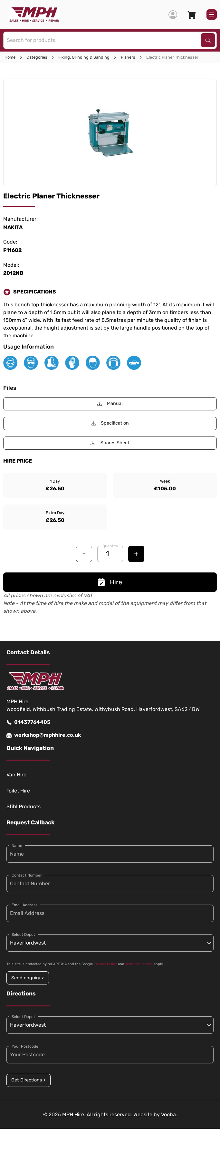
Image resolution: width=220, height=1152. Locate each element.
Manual (110, 403)
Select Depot (23, 934)
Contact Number (27, 875)
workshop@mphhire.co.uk (43, 735)
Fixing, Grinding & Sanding (84, 57)
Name (17, 845)
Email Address (24, 905)
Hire (110, 582)
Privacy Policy (105, 964)
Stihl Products (23, 806)
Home (10, 57)
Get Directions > (28, 1080)
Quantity (110, 546)
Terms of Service (139, 964)
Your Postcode (25, 1046)
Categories (36, 57)
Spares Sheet (110, 443)
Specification (110, 423)
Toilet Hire (18, 791)
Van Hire (16, 775)
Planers (128, 57)
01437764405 (28, 722)
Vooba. (169, 1114)
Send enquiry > (27, 978)
